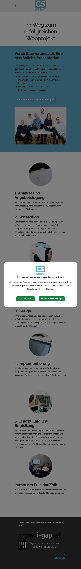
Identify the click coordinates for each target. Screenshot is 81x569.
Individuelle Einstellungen (52, 299)
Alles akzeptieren (25, 299)
